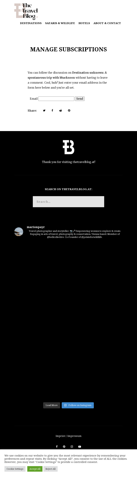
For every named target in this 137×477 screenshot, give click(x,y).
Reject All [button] (50, 468)
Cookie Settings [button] (15, 468)
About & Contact (107, 23)
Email (34, 98)
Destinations (31, 23)
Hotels (84, 23)
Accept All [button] (34, 468)
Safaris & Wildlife (60, 23)
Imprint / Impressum (69, 436)
